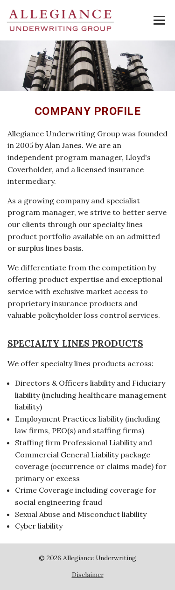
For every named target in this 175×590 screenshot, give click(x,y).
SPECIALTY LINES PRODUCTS (75, 343)
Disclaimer (88, 574)
